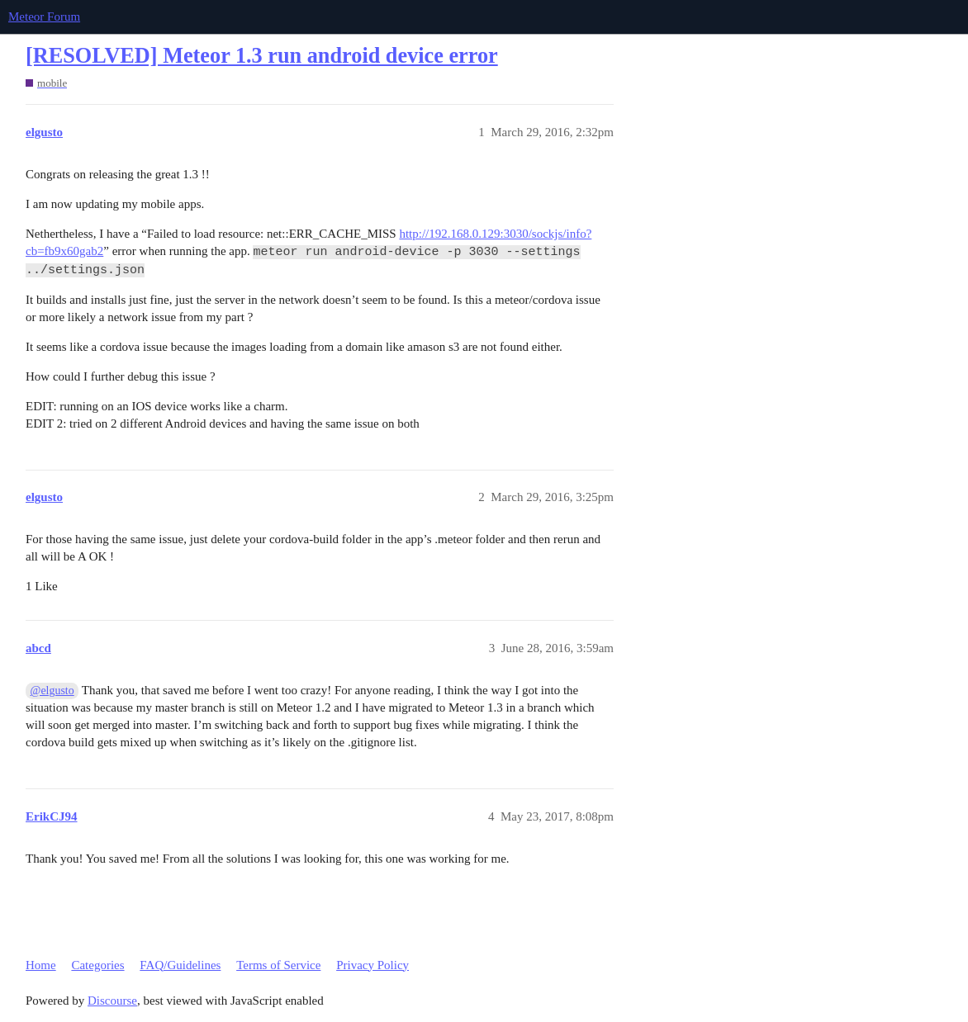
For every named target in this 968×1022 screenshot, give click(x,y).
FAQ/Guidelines (180, 965)
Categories (97, 965)
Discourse (112, 1000)
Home (41, 965)
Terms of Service (278, 965)
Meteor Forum (44, 16)
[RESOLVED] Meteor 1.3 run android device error (262, 56)
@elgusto (52, 690)
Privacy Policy (372, 965)
